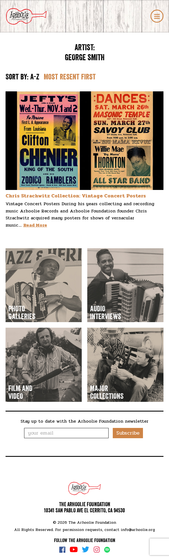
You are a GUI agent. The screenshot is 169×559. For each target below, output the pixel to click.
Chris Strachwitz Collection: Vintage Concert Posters (76, 196)
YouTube (74, 549)
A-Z (34, 77)
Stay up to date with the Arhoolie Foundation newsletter (84, 421)
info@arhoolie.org (138, 530)
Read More (35, 225)
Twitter (85, 549)
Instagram (97, 550)
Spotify (107, 550)
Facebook (62, 550)
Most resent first (70, 77)
